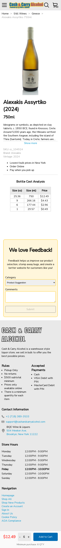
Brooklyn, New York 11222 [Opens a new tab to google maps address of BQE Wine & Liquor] (22, 436)
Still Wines (20, 13)
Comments (30, 296)
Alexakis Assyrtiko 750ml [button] (17, 17)
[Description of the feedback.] (30, 297)
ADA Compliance (11, 522)
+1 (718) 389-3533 (17, 418)
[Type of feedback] (30, 282)
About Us (7, 515)
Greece (36, 13)
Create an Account (12, 508)
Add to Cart (45, 537)
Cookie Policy (9, 518)
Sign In (5, 511)
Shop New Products (13, 504)
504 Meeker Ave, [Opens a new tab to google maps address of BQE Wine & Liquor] (17, 432)
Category (30, 281)
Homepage (8, 497)
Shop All (7, 500)
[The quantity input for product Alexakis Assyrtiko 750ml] (24, 537)
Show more (30, 143)
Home (5, 13)
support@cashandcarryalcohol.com (25, 423)
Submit (30, 310)
